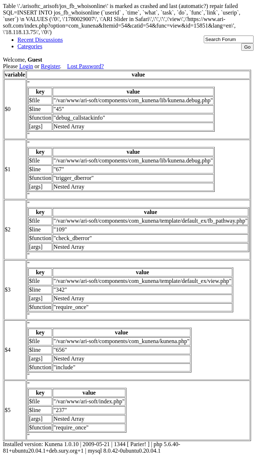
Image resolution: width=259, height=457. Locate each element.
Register (50, 66)
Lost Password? (85, 66)
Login (26, 66)
